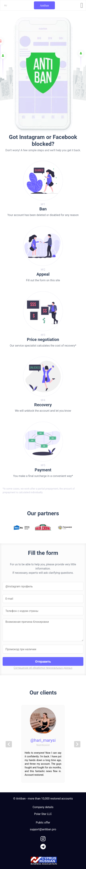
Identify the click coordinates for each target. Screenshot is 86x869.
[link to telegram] (43, 846)
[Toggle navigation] (81, 5)
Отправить (43, 661)
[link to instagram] (43, 838)
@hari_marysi (43, 740)
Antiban (44, 5)
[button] (9, 744)
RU (5, 5)
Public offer (43, 822)
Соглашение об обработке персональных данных (43, 667)
